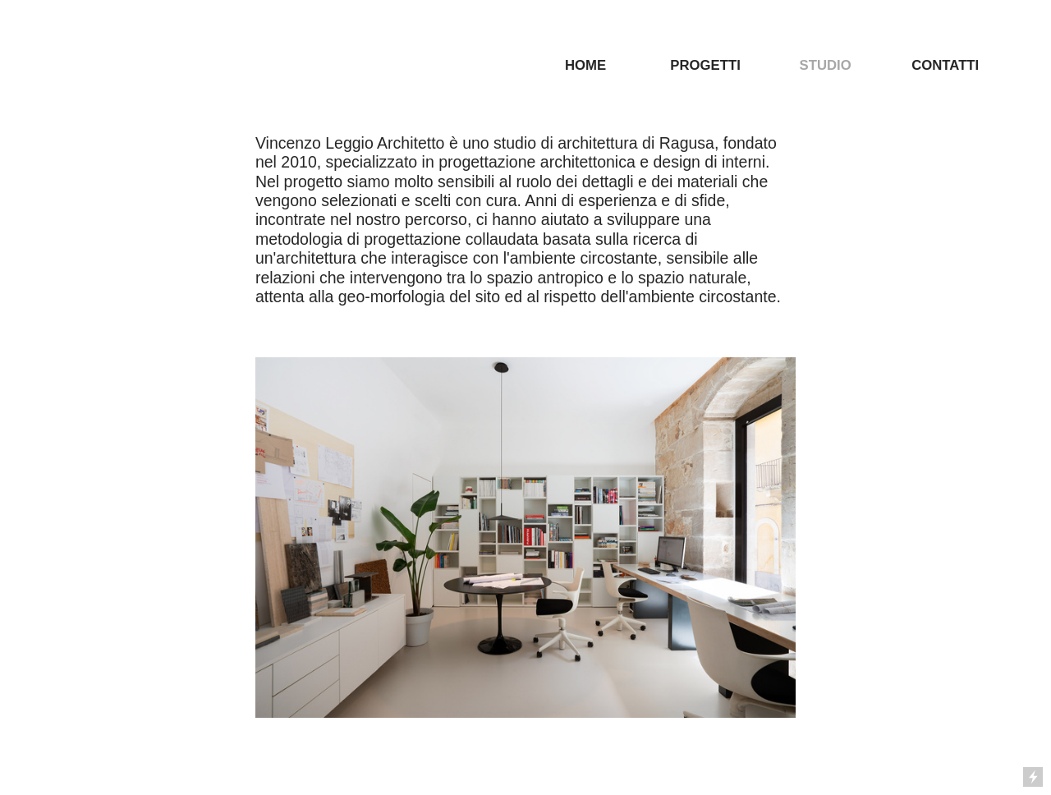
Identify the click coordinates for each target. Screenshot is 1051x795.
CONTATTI (945, 65)
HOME (585, 65)
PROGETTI (705, 65)
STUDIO (825, 65)
